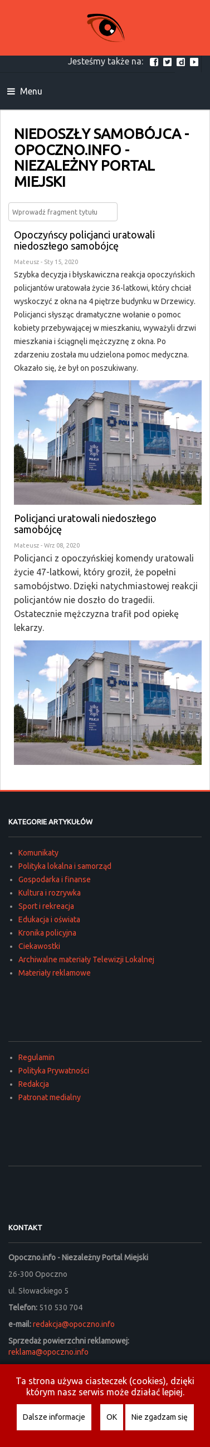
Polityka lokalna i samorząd (64, 866)
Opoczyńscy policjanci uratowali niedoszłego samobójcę (84, 240)
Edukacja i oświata (49, 919)
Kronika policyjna (47, 932)
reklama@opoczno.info (48, 1351)
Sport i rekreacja (46, 906)
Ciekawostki (39, 946)
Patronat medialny (49, 1097)
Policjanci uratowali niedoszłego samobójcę (85, 524)
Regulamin (36, 1057)
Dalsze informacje (54, 1417)
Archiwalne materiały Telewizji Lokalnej (86, 959)
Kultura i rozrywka (49, 892)
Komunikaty (38, 852)
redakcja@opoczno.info (74, 1324)
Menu (24, 91)
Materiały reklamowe (54, 972)
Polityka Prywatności (53, 1070)
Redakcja (33, 1084)
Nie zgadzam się (159, 1417)
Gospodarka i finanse (54, 879)
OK (111, 1417)
